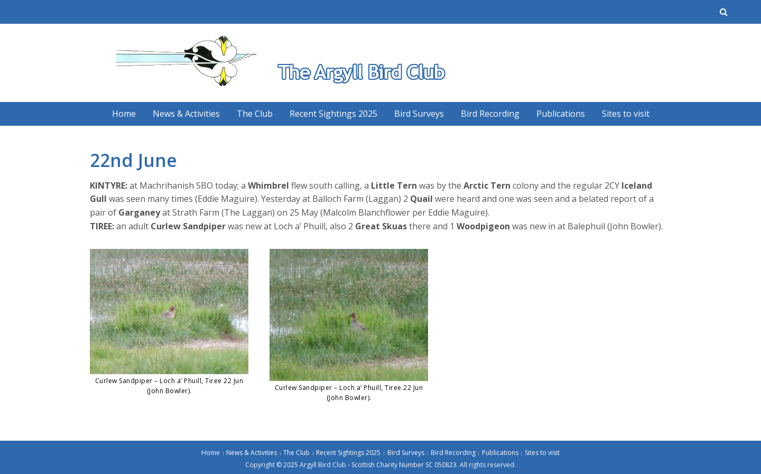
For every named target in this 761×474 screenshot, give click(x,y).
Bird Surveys (419, 113)
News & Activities (186, 113)
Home (124, 113)
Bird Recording (490, 113)
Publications (560, 113)
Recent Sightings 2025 (333, 113)
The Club (255, 113)
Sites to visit (625, 113)
